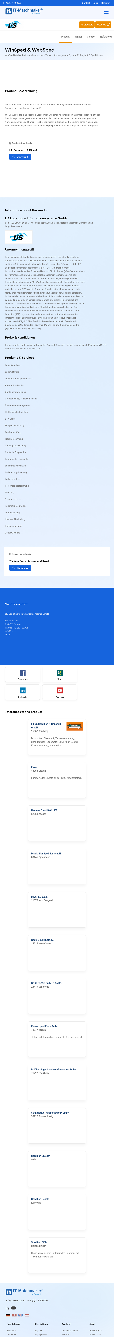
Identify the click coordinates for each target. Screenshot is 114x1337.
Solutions (11, 1330)
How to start (95, 1334)
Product (65, 36)
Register (105, 2)
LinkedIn (92, 675)
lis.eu (7, 634)
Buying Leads (40, 1334)
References (106, 36)
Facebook (21, 675)
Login (95, 2)
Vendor (78, 36)
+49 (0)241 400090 (12, 2)
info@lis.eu (101, 344)
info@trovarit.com (15, 1300)
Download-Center (70, 1330)
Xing (57, 675)
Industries (11, 1334)
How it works (96, 1330)
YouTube (21, 693)
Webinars (66, 1334)
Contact (86, 2)
